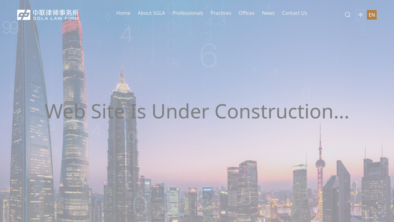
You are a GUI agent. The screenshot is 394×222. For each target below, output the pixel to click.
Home (123, 13)
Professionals (187, 13)
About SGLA (151, 13)
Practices (221, 13)
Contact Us (294, 13)
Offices (247, 13)
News (268, 13)
